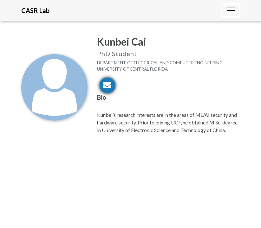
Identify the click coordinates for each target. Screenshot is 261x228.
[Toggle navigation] (231, 10)
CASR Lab (35, 10)
